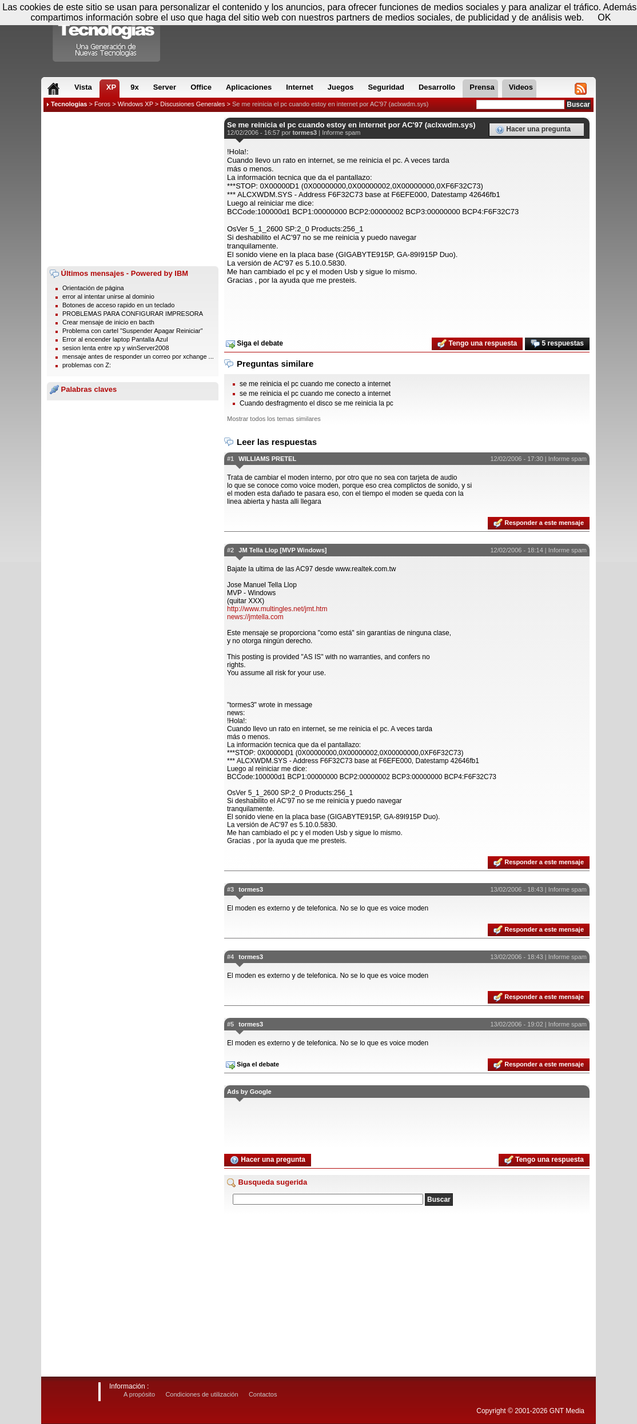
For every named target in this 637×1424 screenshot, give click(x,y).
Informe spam (341, 132)
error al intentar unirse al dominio (108, 296)
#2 (230, 550)
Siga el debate (254, 343)
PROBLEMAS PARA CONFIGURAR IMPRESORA (132, 313)
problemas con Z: (86, 365)
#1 (230, 458)
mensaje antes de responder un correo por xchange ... (138, 356)
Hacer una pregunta (533, 129)
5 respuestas (557, 343)
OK (604, 17)
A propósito (139, 1394)
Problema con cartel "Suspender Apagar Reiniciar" (132, 330)
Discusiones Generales (192, 104)
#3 (230, 889)
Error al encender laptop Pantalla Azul (115, 339)
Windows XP (135, 104)
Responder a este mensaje (538, 523)
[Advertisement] (132, 189)
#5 (230, 1024)
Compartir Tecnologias (107, 33)
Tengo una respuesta (477, 343)
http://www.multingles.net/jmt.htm (277, 609)
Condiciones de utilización (201, 1394)
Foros (102, 104)
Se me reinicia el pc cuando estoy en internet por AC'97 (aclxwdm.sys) (330, 104)
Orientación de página (93, 287)
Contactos (263, 1394)
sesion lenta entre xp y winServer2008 (115, 347)
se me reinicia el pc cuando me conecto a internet (315, 384)
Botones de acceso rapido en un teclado (118, 305)
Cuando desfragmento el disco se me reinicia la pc (316, 403)
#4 (230, 956)
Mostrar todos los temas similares (274, 418)
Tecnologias (69, 104)
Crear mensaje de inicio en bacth (108, 322)
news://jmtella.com (255, 617)
